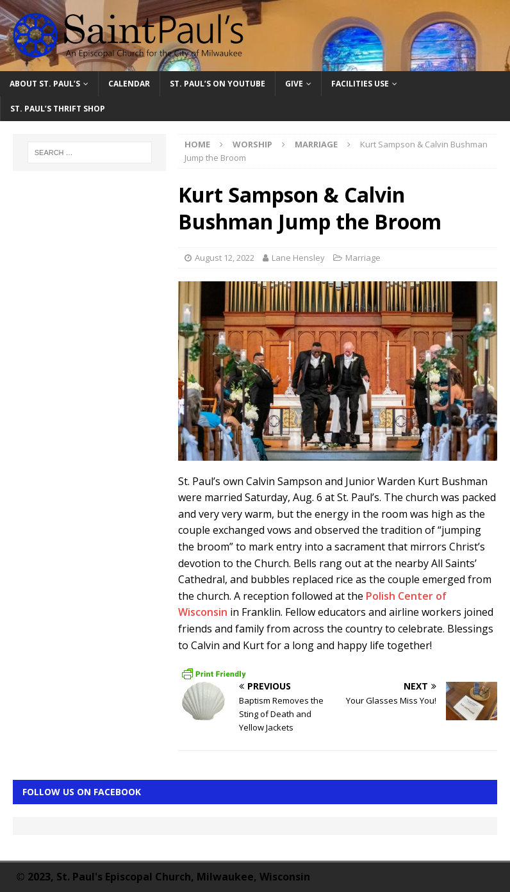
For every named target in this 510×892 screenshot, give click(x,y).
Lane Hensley (298, 257)
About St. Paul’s (45, 83)
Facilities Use (360, 83)
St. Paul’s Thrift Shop (57, 108)
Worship (252, 144)
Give (294, 83)
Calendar (129, 83)
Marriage (363, 257)
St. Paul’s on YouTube (217, 83)
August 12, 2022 (224, 257)
